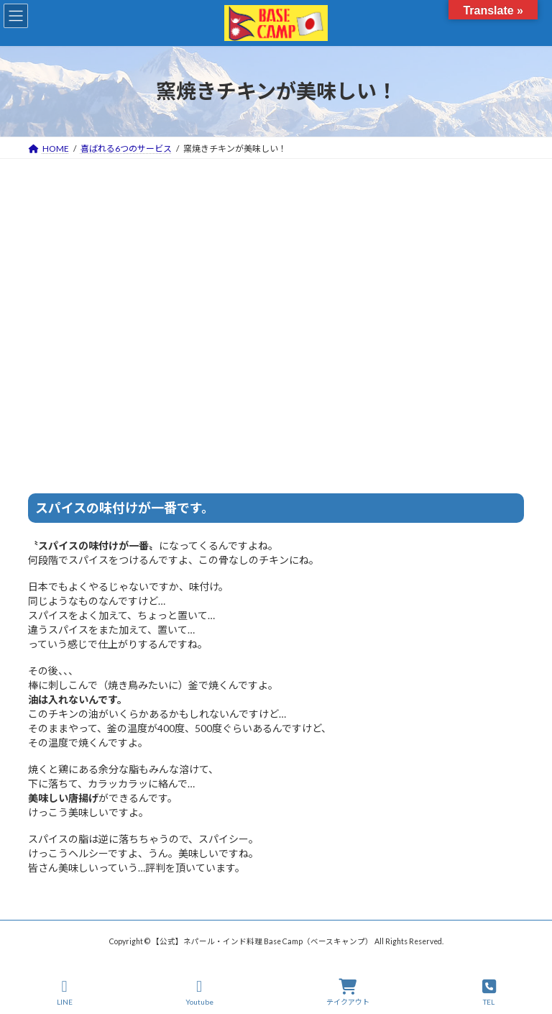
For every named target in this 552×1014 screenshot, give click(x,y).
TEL (489, 992)
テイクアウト (347, 992)
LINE (65, 992)
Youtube (199, 992)
